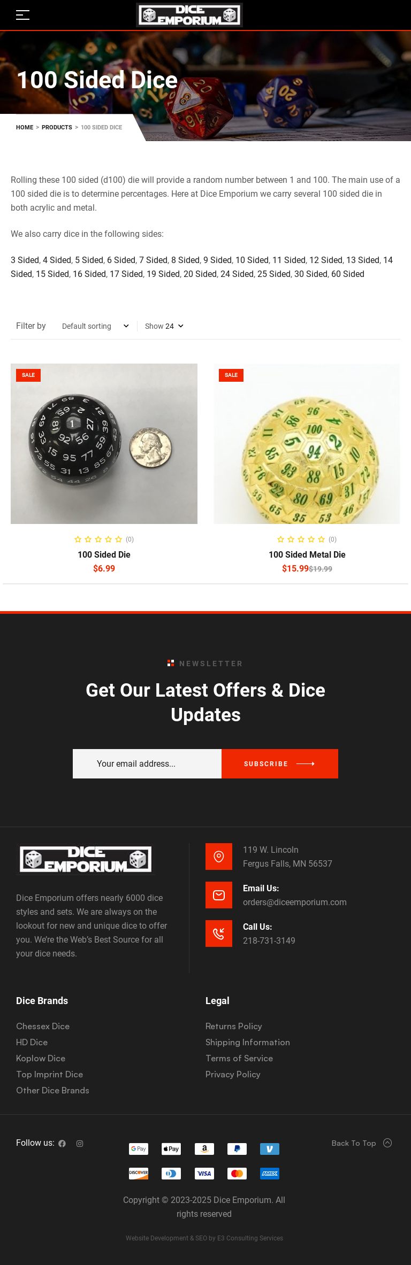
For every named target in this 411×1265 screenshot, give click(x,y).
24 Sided (237, 274)
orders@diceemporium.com (295, 902)
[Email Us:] (219, 895)
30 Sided (311, 274)
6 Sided (121, 260)
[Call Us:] (219, 933)
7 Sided (153, 260)
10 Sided (251, 260)
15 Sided (52, 274)
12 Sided (325, 260)
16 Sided (89, 274)
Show (154, 326)
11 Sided (289, 260)
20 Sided (200, 274)
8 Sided (185, 260)
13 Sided (362, 260)
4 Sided (57, 260)
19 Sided (163, 274)
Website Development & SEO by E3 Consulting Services (204, 1238)
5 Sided (89, 260)
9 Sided (217, 260)
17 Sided (126, 274)
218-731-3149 (269, 941)
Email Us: (261, 888)
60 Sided (347, 274)
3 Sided (25, 260)
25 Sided (274, 274)
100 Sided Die (104, 555)
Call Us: (257, 927)
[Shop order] (95, 326)
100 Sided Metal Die (307, 555)
